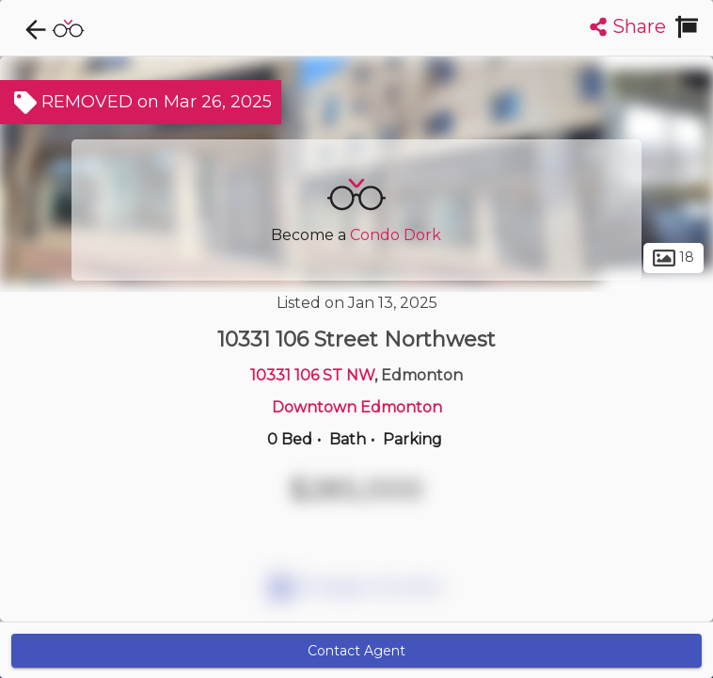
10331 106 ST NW (312, 375)
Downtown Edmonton (357, 407)
